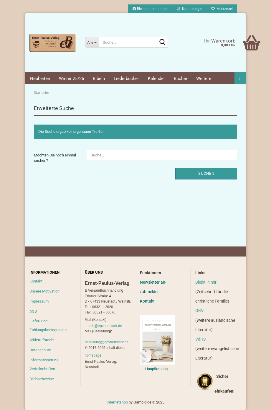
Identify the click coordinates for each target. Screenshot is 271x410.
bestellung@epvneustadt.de (107, 342)
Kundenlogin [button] (189, 9)
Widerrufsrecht (41, 340)
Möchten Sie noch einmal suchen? (55, 158)
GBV (199, 310)
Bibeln (99, 78)
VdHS (200, 339)
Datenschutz (40, 350)
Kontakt (35, 281)
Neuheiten (40, 78)
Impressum (39, 301)
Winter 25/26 (71, 78)
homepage (93, 355)
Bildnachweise (41, 379)
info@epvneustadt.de (105, 326)
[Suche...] (92, 42)
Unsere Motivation (44, 291)
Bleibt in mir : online (150, 9)
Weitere (203, 78)
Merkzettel (222, 9)
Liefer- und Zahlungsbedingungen (48, 325)
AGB (33, 311)
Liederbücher (126, 78)
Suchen (206, 173)
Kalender (156, 78)
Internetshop (117, 402)
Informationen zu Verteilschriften (43, 364)
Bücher (180, 78)
